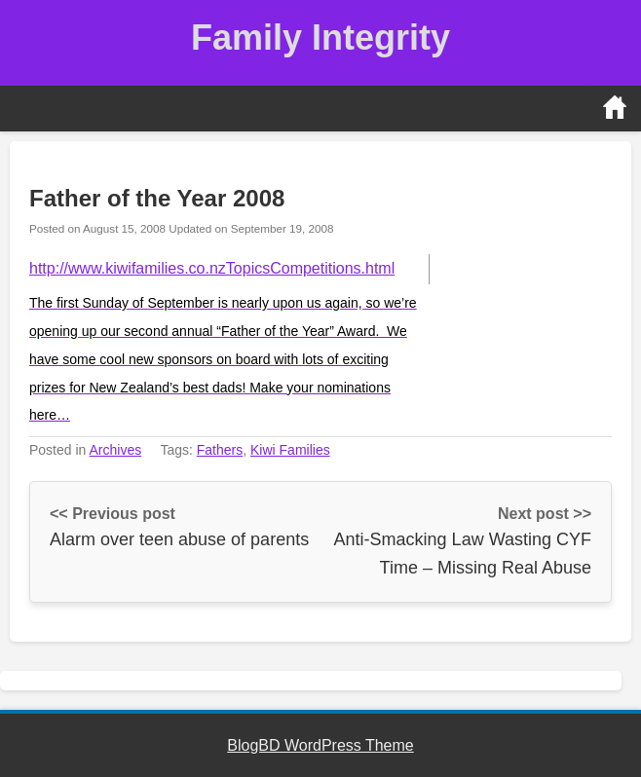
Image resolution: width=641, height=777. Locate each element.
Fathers (220, 450)
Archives (116, 450)
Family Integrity (320, 37)
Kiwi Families (290, 450)
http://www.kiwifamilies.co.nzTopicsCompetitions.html (212, 268)
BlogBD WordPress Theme (320, 745)
